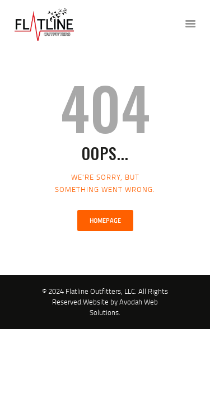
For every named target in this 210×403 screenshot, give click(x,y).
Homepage (105, 220)
